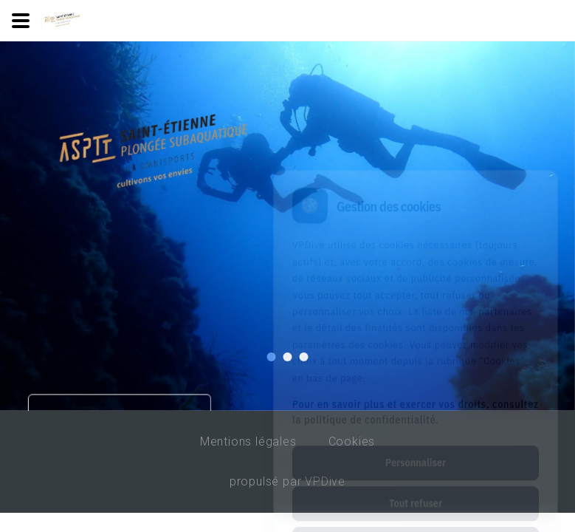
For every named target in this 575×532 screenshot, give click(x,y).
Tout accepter (415, 478)
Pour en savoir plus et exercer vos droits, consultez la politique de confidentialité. (415, 346)
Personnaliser (415, 396)
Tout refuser (415, 437)
